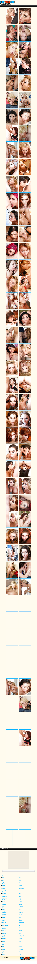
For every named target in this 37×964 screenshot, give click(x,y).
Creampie (4, 893)
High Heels (4, 912)
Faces (20, 898)
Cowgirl (3, 891)
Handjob (4, 911)
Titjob (3, 951)
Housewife (4, 914)
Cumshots (21, 893)
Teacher (3, 949)
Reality (3, 936)
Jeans (3, 915)
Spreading (21, 946)
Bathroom (20, 878)
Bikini (3, 883)
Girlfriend (20, 904)
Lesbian (3, 920)
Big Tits (20, 882)
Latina (20, 917)
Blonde (3, 885)
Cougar (20, 891)
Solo (3, 944)
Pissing (3, 931)
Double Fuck (4, 896)
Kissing (20, 915)
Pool (19, 931)
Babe (19, 877)
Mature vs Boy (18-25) (6, 923)
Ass (3, 877)
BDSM (20, 880)
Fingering (20, 901)
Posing (20, 933)
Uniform (20, 952)
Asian (20, 875)
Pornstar (4, 933)
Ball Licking (4, 878)
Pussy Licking (21, 935)
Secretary (20, 938)
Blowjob (20, 885)
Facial (3, 899)
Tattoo (20, 947)
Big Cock (4, 882)
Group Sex (21, 906)
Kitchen (3, 917)
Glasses (3, 906)
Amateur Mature (5, 874)
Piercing (20, 930)
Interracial (20, 914)
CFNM (3, 888)
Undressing (4, 952)
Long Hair (4, 922)
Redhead (20, 936)
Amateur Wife (21, 874)
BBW (3, 880)
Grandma (20, 907)
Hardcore (20, 911)
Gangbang (4, 904)
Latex (3, 919)
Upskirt (3, 954)
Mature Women (5, 925)
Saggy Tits (4, 938)
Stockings (4, 947)
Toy (19, 951)
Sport (3, 946)
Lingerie (20, 920)
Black (20, 883)
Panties (20, 928)
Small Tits (20, 943)
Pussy (3, 935)
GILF (3, 907)
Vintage (20, 954)
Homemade (21, 912)
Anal (3, 875)
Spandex (20, 944)
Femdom (20, 899)
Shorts (3, 941)
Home (2, 5)
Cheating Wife (21, 888)
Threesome (21, 949)
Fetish (3, 901)
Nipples (20, 927)
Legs (19, 919)
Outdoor (4, 928)
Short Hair (4, 939)
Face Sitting (4, 898)
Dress (20, 896)
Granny (3, 909)
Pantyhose (4, 930)
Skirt (3, 943)
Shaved (20, 939)
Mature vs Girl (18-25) (23, 923)
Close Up (4, 890)
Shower (20, 941)
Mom (3, 927)
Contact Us (6, 957)
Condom (20, 890)
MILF (19, 925)
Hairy (20, 909)
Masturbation (21, 922)
